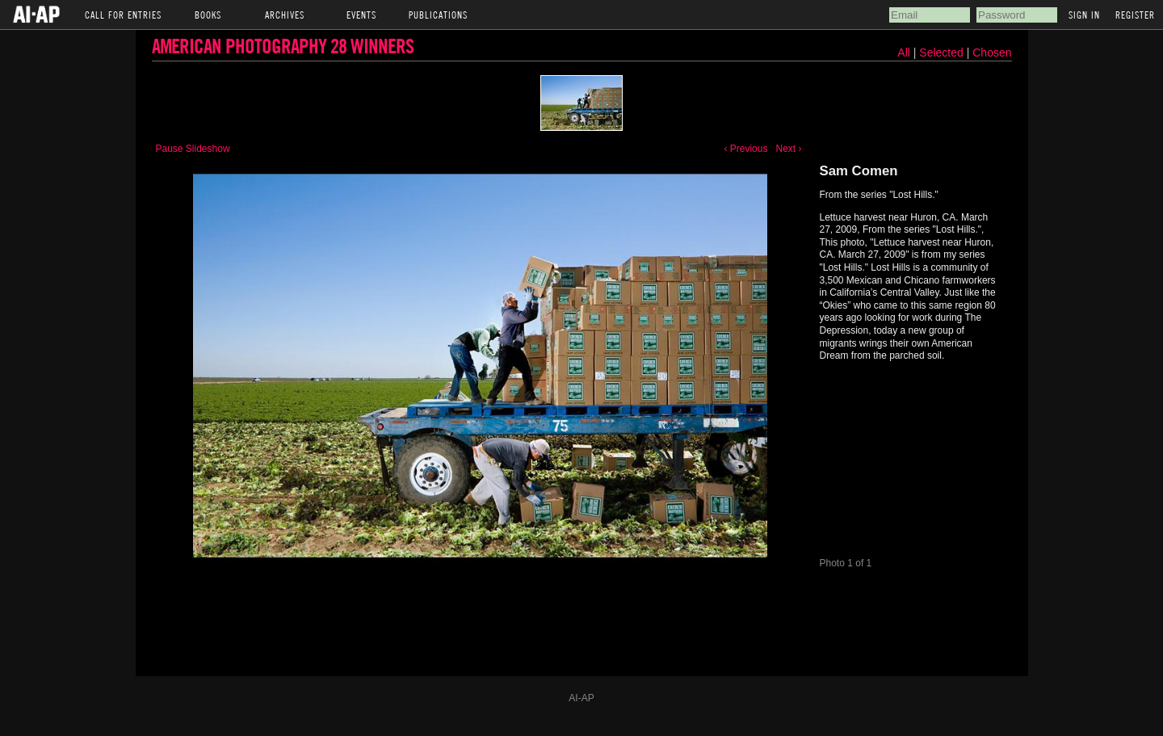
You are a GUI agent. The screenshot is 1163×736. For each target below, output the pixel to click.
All (903, 52)
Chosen (991, 52)
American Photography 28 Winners (283, 45)
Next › (788, 148)
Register (1135, 14)
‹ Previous (745, 148)
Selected (942, 52)
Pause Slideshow (193, 148)
